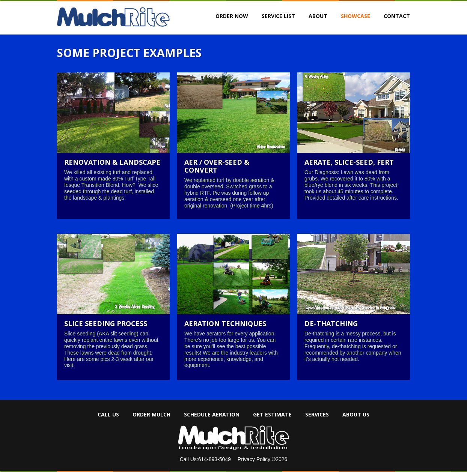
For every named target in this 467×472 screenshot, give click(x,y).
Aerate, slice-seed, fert (349, 162)
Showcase (355, 16)
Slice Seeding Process (105, 323)
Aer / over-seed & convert (216, 166)
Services (317, 414)
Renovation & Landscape (112, 162)
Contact (397, 16)
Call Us (108, 414)
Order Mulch (151, 414)
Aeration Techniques (225, 323)
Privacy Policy (255, 459)
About (318, 16)
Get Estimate (272, 414)
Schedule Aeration (212, 414)
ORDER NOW (231, 16)
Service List (278, 16)
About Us (355, 414)
